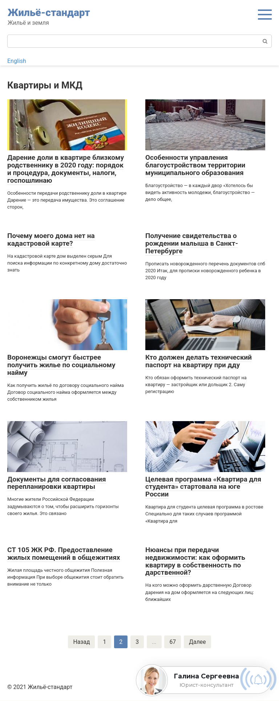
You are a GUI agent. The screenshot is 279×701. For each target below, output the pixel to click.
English (16, 61)
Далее (197, 641)
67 (173, 641)
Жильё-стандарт (49, 13)
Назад (81, 641)
